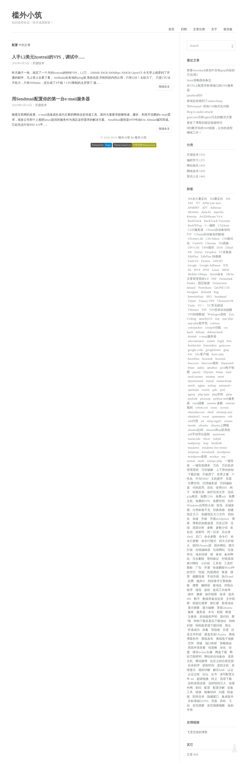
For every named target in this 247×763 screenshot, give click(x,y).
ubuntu (203, 425)
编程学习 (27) (196, 160)
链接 (198, 692)
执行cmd (227, 576)
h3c (190, 354)
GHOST (218, 261)
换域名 (217, 585)
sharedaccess (196, 412)
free (229, 341)
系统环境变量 (197, 648)
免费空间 (219, 501)
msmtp (210, 377)
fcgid (221, 341)
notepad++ (225, 385)
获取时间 (208, 665)
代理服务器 (209, 483)
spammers (218, 416)
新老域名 (228, 603)
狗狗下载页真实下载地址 (210, 621)
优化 (210, 488)
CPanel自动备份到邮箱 (209, 234)
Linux (215, 270)
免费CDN (206, 496)
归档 (183, 29)
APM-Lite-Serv (212, 203)
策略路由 (226, 643)
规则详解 (204, 670)
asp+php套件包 (198, 323)
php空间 (217, 394)
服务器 (200, 612)
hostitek (207, 359)
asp (217, 319)
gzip (226, 350)
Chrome (210, 243)
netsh (191, 385)
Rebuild (206, 292)
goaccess (224, 345)
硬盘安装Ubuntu (215, 634)
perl (222, 390)
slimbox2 (194, 416)
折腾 (191, 581)
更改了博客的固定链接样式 (204, 122)
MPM (225, 270)
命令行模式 (208, 541)
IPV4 (197, 270)
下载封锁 (194, 474)
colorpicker (195, 328)
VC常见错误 (215, 305)
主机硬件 (217, 479)
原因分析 (198, 528)
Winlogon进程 (217, 314)
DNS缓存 (208, 248)
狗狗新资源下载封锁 (208, 625)
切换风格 (219, 510)
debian (200, 332)
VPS (204, 310)
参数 (210, 528)
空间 (191, 643)
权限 (220, 612)
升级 (204, 519)
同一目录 (213, 532)
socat (205, 416)
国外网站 (220, 545)
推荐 (198, 590)
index (200, 368)
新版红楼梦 (200, 603)
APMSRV (193, 208)
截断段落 (198, 576)
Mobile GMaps (197, 274)
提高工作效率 (222, 590)
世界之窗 (223, 474)
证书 (214, 674)
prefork (192, 399)
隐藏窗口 (213, 697)
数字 (197, 599)
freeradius (209, 345)
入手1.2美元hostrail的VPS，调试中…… (49, 57)
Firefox (205, 261)
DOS (220, 248)
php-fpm (203, 394)
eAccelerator (196, 341)
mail (228, 372)
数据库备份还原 (213, 599)
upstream (219, 434)
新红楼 (214, 603)
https (191, 368)
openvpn (193, 390)
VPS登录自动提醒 (220, 310)
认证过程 (194, 674)
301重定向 (216, 199)
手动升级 (213, 576)
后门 (199, 537)
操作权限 (211, 594)
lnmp (219, 372)
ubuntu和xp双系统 (218, 430)
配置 (207, 688)
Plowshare (204, 288)
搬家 (199, 594)
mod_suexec (195, 377)
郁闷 (198, 688)
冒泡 (219, 505)
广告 (198, 568)
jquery (197, 372)
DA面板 (224, 243)
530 (190, 203)
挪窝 (195, 585)
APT (205, 208)
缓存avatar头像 (202, 652)
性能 (201, 572)
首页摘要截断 (216, 705)
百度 (226, 630)
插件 (191, 594)
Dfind (229, 248)
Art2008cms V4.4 (211, 217)
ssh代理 (193, 421)
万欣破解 (207, 470)
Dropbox (211, 252)
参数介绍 (222, 528)
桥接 (228, 612)
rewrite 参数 (215, 403)
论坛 (205, 674)
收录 (223, 594)
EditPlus (193, 256)
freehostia (194, 345)
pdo (214, 390)
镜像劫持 (210, 692)
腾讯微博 (201, 661)
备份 (219, 554)
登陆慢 (215, 630)
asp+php (227, 319)
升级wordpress (219, 519)
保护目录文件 (216, 492)
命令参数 (210, 537)
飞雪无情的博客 (197, 732)
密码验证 (213, 559)
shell (210, 412)
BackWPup (195, 225)
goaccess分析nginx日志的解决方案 (209, 117)
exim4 (211, 341)
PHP (214, 279)
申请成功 (194, 630)
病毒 (205, 630)
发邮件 (199, 532)
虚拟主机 (223, 665)
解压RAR (219, 670)
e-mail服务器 (208, 336)
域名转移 (201, 554)
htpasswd (227, 363)
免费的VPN (202, 501)
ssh (230, 416)
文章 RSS (192, 754)
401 (228, 199)
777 (198, 203)
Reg (216, 292)
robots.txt (201, 408)
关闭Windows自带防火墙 (210, 504)
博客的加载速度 (203, 523)
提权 (207, 590)
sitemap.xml (224, 412)
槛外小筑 (27, 15)
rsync (214, 408)
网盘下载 (221, 652)
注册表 (192, 617)
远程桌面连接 (197, 683)
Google (192, 265)
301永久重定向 (197, 199)
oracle (206, 390)
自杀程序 (194, 665)
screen (224, 408)
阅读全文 (164, 87)
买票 (229, 479)
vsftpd (217, 439)
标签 (190, 189)
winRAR (216, 443)
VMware (193, 310)
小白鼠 (205, 563)
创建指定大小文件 (213, 514)
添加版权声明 (208, 617)
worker (214, 457)
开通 (207, 568)
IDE (225, 265)
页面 (214, 701)
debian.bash (215, 332)
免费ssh (221, 496)
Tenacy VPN (206, 301)
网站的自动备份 (214, 656)
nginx (201, 385)
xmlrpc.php (214, 461)
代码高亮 (198, 488)
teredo (192, 425)
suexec (228, 421)
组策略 (212, 648)
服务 (191, 612)
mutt (221, 377)
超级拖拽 (202, 679)
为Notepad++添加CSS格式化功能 (208, 106)
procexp (205, 399)
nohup (212, 385)
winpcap (193, 452)
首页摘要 (198, 705)
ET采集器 (225, 252)
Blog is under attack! (200, 112)
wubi (201, 461)
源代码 (224, 617)
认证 (230, 670)
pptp (229, 394)
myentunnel (195, 381)
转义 (214, 679)
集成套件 (228, 697)
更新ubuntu (224, 608)
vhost (206, 439)
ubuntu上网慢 (220, 425)
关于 (214, 29)
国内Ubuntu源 (202, 545)
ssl (202, 421)
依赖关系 (198, 492)
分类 (190, 145)
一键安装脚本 (201, 465)
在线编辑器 (202, 550)
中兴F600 (201, 479)
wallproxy (194, 443)
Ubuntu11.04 (225, 301)
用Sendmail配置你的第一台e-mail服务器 (52, 99)
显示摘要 (194, 608)
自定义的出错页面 (222, 661)
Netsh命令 (216, 274)
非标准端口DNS (198, 701)
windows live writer (214, 448)
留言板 (228, 29)
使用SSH (221, 488)
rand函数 (198, 403)
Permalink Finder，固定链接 (210, 281)
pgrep (191, 394)
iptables (212, 368)
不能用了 (208, 474)
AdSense (215, 208)
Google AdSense (210, 265)
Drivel (198, 252)
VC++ (201, 305)
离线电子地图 (225, 639)
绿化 (223, 648)
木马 (211, 612)
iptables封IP (194, 95)
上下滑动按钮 (225, 470)
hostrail (220, 359)
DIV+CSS (193, 248)
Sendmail (220, 297)
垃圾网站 (219, 550)
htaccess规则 (209, 363)
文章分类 (199, 29)
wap (205, 443)
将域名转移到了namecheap (205, 101)
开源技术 (38, 63)
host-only (218, 354)
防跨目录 (198, 697)
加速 (195, 519)
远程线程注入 (217, 683)
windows (193, 448)
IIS (189, 270)
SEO (209, 297)
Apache (206, 212)
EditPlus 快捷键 (211, 256)
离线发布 (207, 639)
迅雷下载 (226, 679)
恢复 (225, 572)
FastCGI (193, 261)
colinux (215, 323)
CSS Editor (212, 239)
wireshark (208, 452)
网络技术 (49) (196, 171)
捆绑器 (205, 585)
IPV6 (206, 270)
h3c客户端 (202, 354)
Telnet (192, 301)
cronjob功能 (213, 328)
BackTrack (194, 221)
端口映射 (211, 643)
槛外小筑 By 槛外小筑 (132, 137)
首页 (171, 29)
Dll (190, 252)
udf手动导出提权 (199, 434)
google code (195, 350)
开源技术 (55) (196, 155)
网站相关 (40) (196, 166)
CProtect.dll (195, 239)
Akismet (193, 212)
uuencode (194, 439)
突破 (199, 643)
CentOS (198, 243)
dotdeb (192, 336)
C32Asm (223, 225)
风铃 (223, 701)
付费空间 (194, 483)
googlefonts (213, 350)
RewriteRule (196, 297)
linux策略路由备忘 (199, 80)
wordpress (223, 452)
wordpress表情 (197, 457)
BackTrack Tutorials (217, 221)
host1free (193, 359)
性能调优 (213, 572)
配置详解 (219, 688)
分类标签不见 (201, 510)
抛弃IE (200, 581)
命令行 (223, 537)
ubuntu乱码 (195, 430)
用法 (228, 625)
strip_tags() (214, 421)
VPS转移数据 (196, 314)
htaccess (193, 363)
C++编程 (210, 225)
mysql (210, 381)
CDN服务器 (195, 230)
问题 (222, 692)
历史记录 (222, 523)
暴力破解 (208, 608)
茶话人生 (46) (196, 176)
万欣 (216, 465)
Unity (191, 305)
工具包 (217, 563)
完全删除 (198, 559)
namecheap (223, 381)
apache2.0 (205, 319)
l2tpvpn (208, 372)
